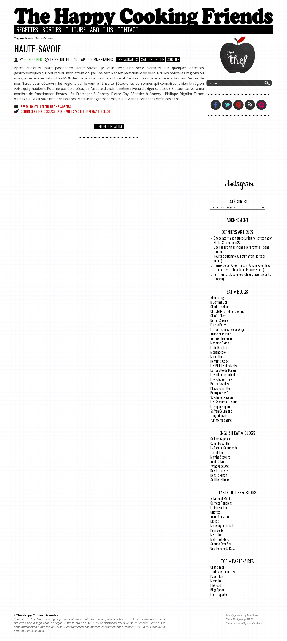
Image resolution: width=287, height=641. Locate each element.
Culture (75, 29)
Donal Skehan (218, 475)
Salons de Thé (152, 59)
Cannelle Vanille (220, 443)
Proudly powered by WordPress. (242, 615)
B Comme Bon (219, 302)
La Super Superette (222, 406)
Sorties (51, 29)
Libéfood (215, 585)
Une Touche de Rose (222, 548)
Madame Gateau (220, 343)
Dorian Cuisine (219, 320)
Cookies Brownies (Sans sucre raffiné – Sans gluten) (241, 249)
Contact (127, 29)
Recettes (27, 29)
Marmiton (216, 580)
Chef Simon (217, 567)
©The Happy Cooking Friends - (36, 615)
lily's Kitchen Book (221, 379)
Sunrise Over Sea (221, 543)
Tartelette (216, 452)
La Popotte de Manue (223, 370)
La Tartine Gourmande (224, 448)
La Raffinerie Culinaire (223, 374)
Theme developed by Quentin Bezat (244, 623)
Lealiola (215, 521)
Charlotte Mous (219, 306)
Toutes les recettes (222, 571)
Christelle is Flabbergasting (227, 311)
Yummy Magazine (221, 420)
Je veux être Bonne (221, 338)
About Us (101, 29)
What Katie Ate (219, 466)
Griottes (215, 512)
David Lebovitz (219, 470)
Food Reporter (219, 594)
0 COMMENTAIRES (100, 59)
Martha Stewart (220, 457)
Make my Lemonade (222, 525)
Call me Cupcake (220, 438)
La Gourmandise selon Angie (227, 329)
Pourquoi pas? (219, 392)
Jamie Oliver (217, 461)
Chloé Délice (218, 315)
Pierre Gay (90, 111)
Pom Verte (217, 530)
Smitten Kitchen (220, 479)
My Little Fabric (219, 539)
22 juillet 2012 (66, 59)
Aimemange (217, 297)
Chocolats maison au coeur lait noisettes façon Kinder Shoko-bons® (243, 240)
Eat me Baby (218, 324)
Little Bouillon (218, 347)
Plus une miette (220, 388)
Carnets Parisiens (221, 503)
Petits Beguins (219, 383)
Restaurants (127, 59)
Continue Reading (109, 126)
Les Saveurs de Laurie (223, 402)
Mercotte (216, 356)
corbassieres (53, 111)
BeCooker (34, 59)
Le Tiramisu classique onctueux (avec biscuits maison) (242, 276)
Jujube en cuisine (220, 333)
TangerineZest (219, 415)
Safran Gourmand (221, 411)
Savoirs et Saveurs (222, 397)
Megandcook (218, 352)
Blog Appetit (218, 589)
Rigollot (104, 111)
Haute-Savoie (37, 48)
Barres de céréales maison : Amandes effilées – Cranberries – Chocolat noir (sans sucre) (243, 267)
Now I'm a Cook (219, 361)
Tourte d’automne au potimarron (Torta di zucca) (239, 258)
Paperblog (216, 576)
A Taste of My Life (221, 498)
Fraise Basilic (218, 507)
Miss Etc (215, 534)
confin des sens (31, 111)
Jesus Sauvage (219, 516)
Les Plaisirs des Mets (223, 365)
